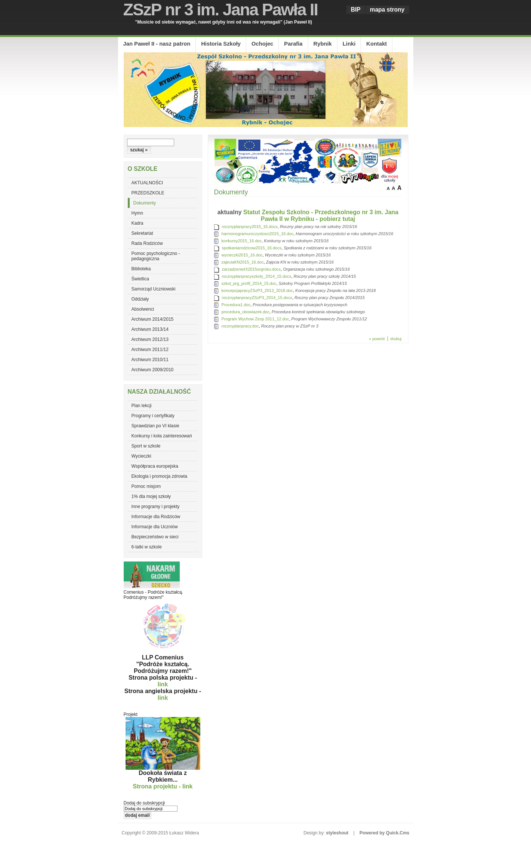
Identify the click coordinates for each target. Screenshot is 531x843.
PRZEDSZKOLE (148, 193)
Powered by (384, 833)
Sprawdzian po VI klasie (155, 425)
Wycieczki (141, 456)
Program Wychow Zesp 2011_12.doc (255, 319)
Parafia (293, 44)
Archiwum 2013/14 (150, 329)
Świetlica (140, 278)
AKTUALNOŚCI (147, 182)
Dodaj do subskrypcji (144, 803)
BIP (356, 9)
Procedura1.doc (236, 304)
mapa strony (387, 9)
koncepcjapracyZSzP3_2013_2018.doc (257, 290)
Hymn (137, 213)
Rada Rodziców (147, 243)
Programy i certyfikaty (153, 415)
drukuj (396, 338)
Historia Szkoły (221, 44)
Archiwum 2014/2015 (153, 319)
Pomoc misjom (146, 486)
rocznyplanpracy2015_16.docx (250, 226)
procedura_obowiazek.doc (245, 312)
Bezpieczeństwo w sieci (155, 536)
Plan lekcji (142, 405)
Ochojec (262, 44)
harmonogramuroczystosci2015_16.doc (258, 233)
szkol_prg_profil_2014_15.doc (249, 283)
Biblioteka (141, 268)
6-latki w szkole (147, 547)
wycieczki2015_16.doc (242, 255)
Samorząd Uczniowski (154, 289)
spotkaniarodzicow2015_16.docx (252, 248)
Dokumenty (144, 203)
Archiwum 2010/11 (150, 359)
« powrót (377, 338)
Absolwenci (143, 309)
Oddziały (140, 299)
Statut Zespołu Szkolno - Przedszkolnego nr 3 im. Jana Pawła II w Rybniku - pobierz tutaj (320, 215)
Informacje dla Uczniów (155, 526)
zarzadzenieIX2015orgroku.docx (251, 269)
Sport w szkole (146, 446)
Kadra (137, 223)
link (163, 684)
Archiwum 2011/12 (150, 349)
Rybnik (323, 44)
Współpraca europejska (155, 466)
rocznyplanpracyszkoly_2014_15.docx (256, 276)
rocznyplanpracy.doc (240, 326)
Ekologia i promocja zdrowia (159, 476)
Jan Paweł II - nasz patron (157, 44)
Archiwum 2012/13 (150, 339)
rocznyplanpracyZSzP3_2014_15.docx (257, 297)
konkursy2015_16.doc (242, 241)
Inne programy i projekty (156, 506)
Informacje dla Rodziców (156, 516)
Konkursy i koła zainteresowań (162, 436)
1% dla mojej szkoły (151, 496)
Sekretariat (142, 233)
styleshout (337, 833)
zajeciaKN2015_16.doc (243, 262)
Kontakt (376, 44)
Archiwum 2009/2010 (153, 369)
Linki (349, 44)
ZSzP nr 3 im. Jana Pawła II (220, 9)
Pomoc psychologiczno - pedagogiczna (156, 256)
